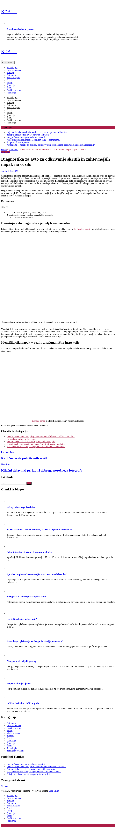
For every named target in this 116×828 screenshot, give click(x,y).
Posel (9, 80)
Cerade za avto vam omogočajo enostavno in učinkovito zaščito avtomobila (41, 436)
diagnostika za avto (82, 229)
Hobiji (9, 82)
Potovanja (11, 93)
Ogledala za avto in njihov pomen (22, 439)
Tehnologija (12, 67)
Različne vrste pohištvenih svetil (24, 458)
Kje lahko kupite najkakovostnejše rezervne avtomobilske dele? (37, 574)
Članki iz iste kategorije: (24, 217)
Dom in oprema (14, 70)
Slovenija (11, 85)
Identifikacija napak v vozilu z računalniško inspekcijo (31, 215)
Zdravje (10, 72)
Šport (9, 87)
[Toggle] (7, 207)
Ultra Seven (53, 791)
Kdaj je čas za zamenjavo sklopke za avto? (26, 137)
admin (4, 171)
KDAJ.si (9, 11)
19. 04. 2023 (12, 171)
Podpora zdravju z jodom (18, 142)
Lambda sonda (38, 421)
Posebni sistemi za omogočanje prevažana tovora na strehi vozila (36, 446)
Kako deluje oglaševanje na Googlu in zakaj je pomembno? (33, 140)
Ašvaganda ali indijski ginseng (21, 661)
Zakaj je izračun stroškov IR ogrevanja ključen (28, 135)
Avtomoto (11, 75)
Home (4, 149)
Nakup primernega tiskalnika (21, 507)
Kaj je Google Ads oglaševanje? (22, 619)
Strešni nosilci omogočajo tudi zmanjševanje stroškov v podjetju (36, 444)
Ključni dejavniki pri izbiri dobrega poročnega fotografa (41, 470)
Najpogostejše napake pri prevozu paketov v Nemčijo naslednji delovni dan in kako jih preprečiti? (51, 145)
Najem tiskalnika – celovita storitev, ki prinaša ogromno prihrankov (37, 132)
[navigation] (58, 80)
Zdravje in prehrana (15, 751)
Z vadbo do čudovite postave (20, 29)
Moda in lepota (13, 77)
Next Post (5, 464)
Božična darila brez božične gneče (23, 703)
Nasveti (10, 735)
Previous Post (7, 452)
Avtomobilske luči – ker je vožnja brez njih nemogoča (31, 441)
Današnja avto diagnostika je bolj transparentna (28, 212)
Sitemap (4, 786)
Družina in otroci (14, 90)
